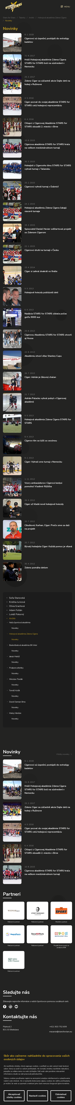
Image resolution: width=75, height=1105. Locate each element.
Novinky (14, 628)
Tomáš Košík (14, 690)
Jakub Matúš (14, 656)
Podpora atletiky (16, 667)
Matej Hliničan (15, 713)
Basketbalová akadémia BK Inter (23, 645)
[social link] (4, 1007)
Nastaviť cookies (37, 1095)
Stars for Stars (9, 17)
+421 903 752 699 (58, 1026)
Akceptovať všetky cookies (14, 1096)
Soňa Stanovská (17, 597)
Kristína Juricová (17, 601)
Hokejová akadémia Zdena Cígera (52, 17)
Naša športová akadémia (19, 622)
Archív (31, 17)
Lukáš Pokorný (16, 614)
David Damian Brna (17, 701)
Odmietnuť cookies (60, 1096)
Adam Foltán (15, 610)
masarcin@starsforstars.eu (60, 1031)
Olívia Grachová (17, 606)
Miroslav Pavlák (16, 679)
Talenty (22, 17)
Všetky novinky (62, 754)
